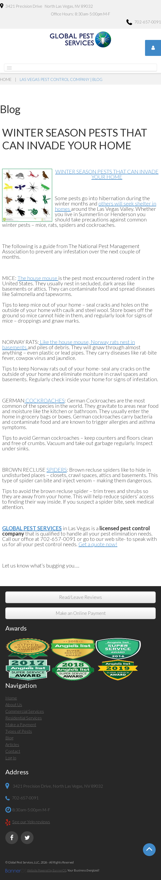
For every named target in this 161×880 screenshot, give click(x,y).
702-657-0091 (143, 22)
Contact (12, 751)
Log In (10, 757)
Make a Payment (20, 724)
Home (5, 79)
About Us (13, 704)
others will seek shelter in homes (105, 206)
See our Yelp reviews (31, 821)
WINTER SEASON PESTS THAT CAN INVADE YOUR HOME (107, 174)
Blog (9, 737)
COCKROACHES (44, 400)
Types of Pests (18, 731)
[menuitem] (80, 698)
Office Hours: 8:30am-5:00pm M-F (80, 13)
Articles (12, 744)
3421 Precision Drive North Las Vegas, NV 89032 (46, 6)
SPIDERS (57, 469)
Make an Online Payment (81, 613)
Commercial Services (24, 711)
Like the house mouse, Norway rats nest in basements (68, 344)
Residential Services (23, 717)
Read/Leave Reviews (80, 597)
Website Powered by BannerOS (46, 870)
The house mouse (38, 278)
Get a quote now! (98, 544)
